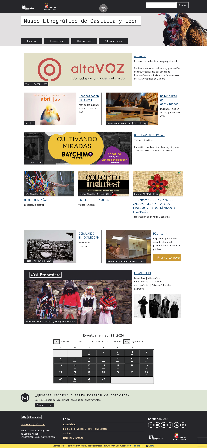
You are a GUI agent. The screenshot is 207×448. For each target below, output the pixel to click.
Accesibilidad (69, 424)
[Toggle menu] (103, 8)
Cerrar (151, 445)
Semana (65, 341)
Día (73, 341)
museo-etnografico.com (33, 424)
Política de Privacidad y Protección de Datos (85, 428)
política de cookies (135, 445)
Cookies (67, 433)
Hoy (127, 341)
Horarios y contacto (73, 437)
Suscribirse (44, 405)
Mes (57, 341)
